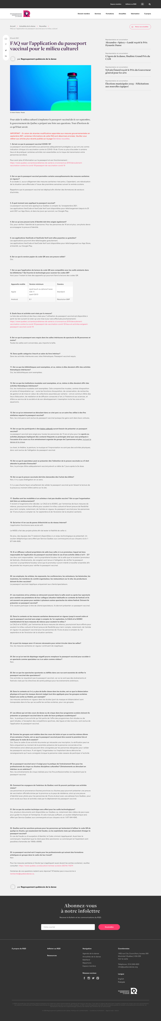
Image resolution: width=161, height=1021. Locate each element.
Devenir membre (84, 14)
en (142, 4)
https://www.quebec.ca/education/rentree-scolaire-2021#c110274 (46, 866)
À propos (147, 14)
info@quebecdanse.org (128, 967)
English (121, 979)
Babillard (86, 960)
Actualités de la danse (27, 26)
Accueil (12, 26)
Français (121, 982)
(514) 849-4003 (133, 964)
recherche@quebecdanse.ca (22, 874)
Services (98, 14)
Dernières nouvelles (61, 139)
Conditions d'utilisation (97, 1010)
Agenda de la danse (91, 953)
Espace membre (115, 4)
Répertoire (87, 963)
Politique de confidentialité (79, 1010)
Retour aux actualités (139, 27)
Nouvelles (42, 26)
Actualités (122, 14)
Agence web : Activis (112, 1010)
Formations (110, 14)
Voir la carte (123, 959)
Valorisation (135, 14)
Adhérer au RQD (131, 4)
